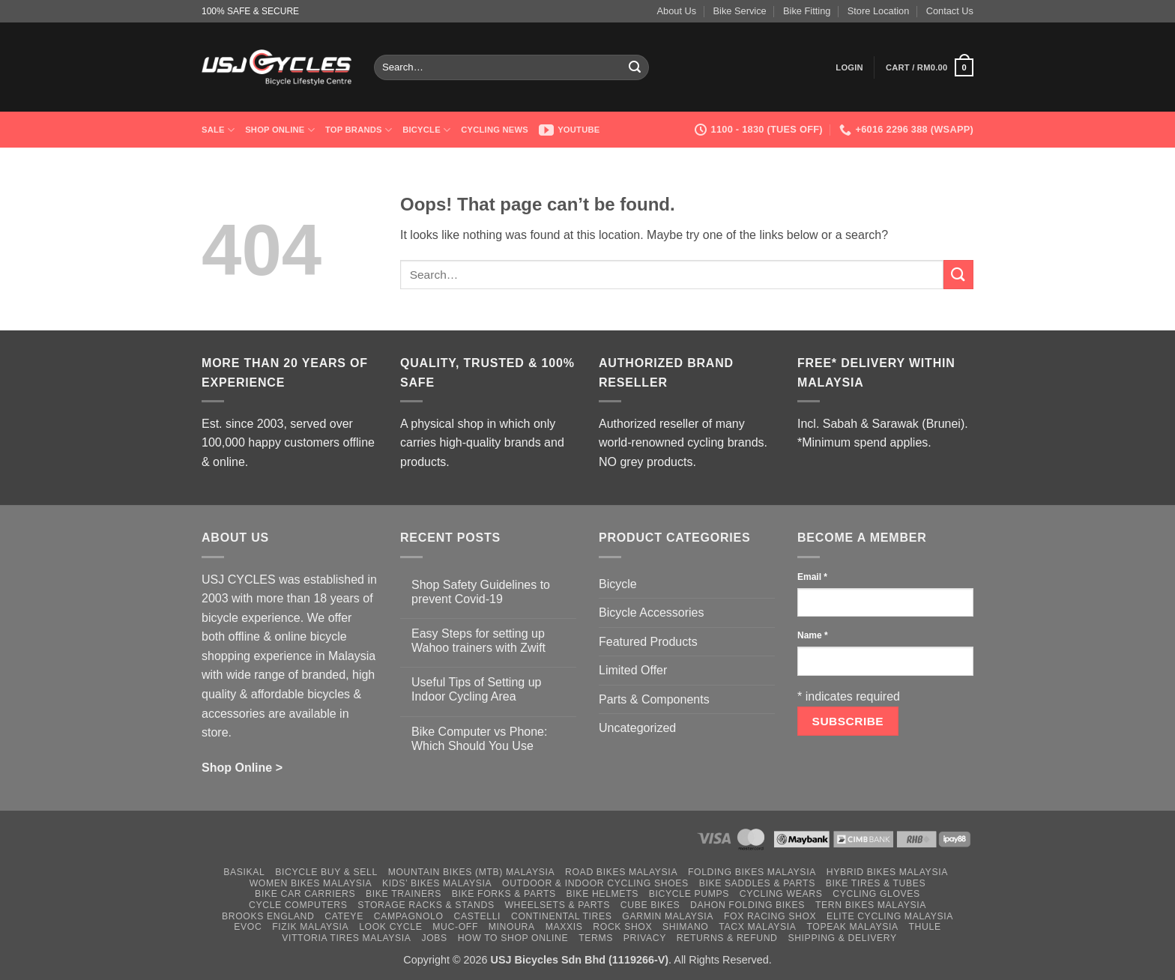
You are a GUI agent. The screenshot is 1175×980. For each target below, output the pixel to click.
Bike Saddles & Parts (757, 883)
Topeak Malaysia (852, 927)
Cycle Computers (298, 905)
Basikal (244, 872)
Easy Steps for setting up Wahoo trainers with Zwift (478, 640)
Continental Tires (561, 916)
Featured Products (648, 641)
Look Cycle (390, 927)
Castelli (477, 916)
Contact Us (949, 10)
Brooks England (268, 916)
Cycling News (494, 129)
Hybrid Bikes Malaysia (887, 872)
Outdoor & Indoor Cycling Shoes (595, 883)
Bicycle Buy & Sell (326, 872)
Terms (596, 938)
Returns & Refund (727, 938)
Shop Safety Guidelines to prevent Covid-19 (480, 591)
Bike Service (740, 10)
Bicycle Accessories (651, 612)
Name (812, 635)
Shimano (685, 927)
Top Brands (358, 130)
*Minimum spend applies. (864, 442)
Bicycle (426, 130)
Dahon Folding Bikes (747, 905)
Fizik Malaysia (310, 927)
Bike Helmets (602, 894)
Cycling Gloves (876, 894)
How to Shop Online (513, 938)
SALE (218, 130)
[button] (849, 67)
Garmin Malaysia (667, 916)
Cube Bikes (650, 905)
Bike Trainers (403, 894)
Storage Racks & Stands (425, 905)
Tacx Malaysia (757, 927)
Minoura (512, 927)
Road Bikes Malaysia (621, 872)
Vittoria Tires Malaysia (346, 938)
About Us (677, 10)
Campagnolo (409, 916)
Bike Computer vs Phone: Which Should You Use (479, 738)
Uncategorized (637, 728)
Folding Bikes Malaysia (752, 872)
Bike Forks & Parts (504, 894)
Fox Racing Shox (770, 916)
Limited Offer (633, 670)
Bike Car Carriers (305, 894)
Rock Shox (622, 927)
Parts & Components (654, 699)
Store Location (879, 10)
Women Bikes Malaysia (311, 883)
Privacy (644, 938)
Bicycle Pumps (689, 894)
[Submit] (635, 67)
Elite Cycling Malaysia (890, 916)
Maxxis (564, 927)
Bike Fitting (806, 10)
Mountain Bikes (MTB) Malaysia (471, 872)
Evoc (248, 927)
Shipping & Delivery (842, 938)
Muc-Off (455, 927)
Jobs (434, 938)
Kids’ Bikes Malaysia (437, 883)
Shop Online (280, 130)
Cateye (343, 916)
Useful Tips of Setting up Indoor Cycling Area (476, 689)
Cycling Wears (781, 894)
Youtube (569, 130)
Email (812, 577)
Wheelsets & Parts (556, 905)
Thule (925, 927)
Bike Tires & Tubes (876, 883)
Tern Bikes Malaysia (870, 905)
